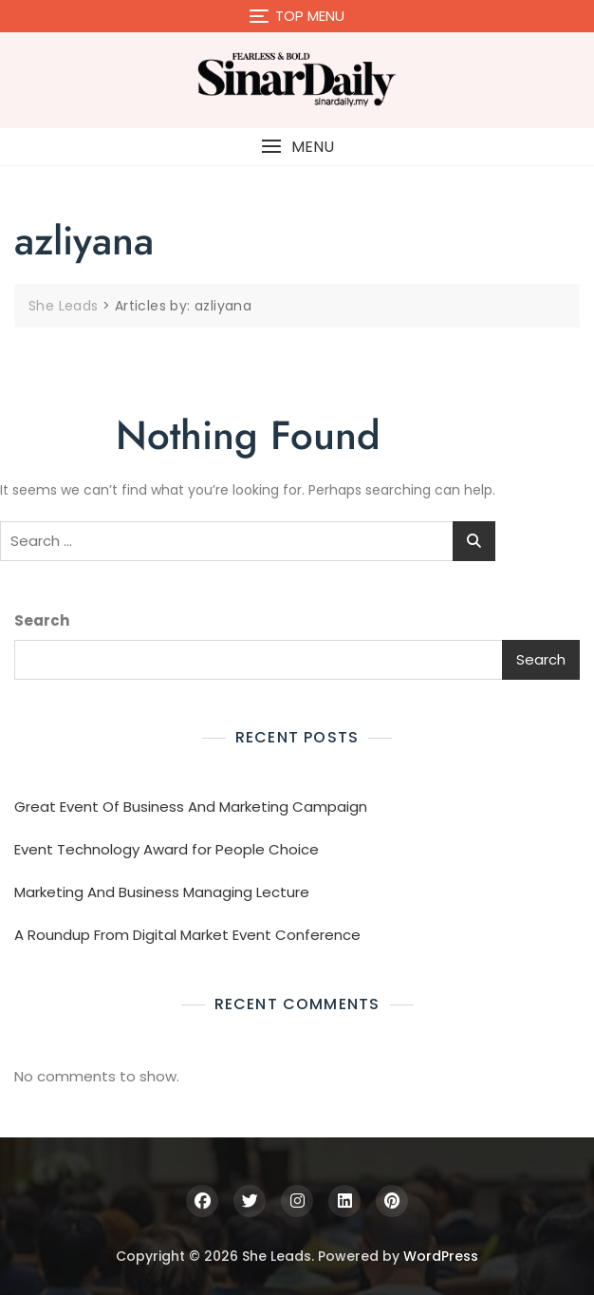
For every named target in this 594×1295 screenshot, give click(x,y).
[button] (297, 147)
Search (41, 620)
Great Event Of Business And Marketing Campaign (190, 806)
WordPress (440, 1256)
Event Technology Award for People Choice (166, 849)
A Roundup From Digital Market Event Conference (187, 935)
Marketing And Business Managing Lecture (161, 892)
